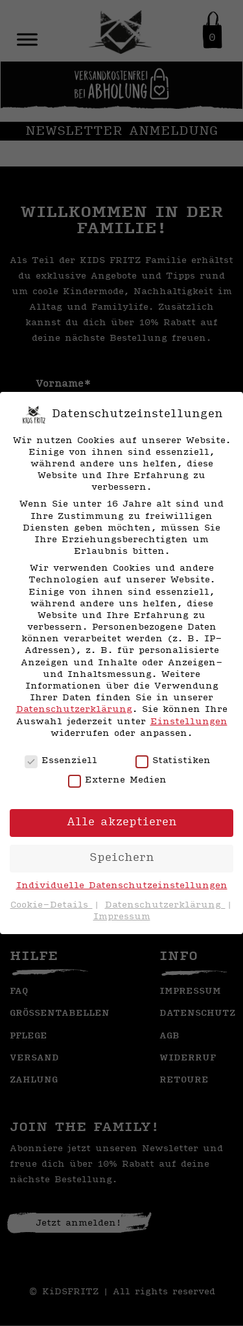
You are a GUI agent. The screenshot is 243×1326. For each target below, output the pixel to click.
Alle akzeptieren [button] (122, 822)
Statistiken (173, 761)
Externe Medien (117, 780)
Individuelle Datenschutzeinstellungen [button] (121, 886)
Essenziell (61, 761)
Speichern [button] (121, 857)
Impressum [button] (121, 917)
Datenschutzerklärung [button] (165, 905)
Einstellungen (188, 722)
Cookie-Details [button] (51, 905)
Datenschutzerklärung (74, 709)
